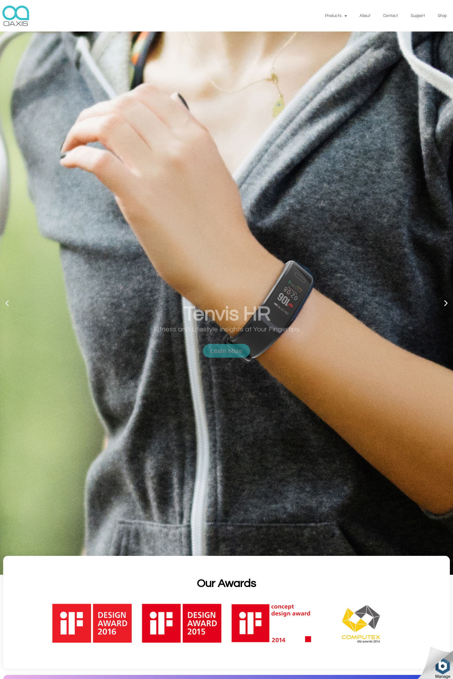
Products (336, 16)
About (365, 16)
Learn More (226, 373)
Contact (390, 16)
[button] (7, 303)
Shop (442, 16)
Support (418, 16)
